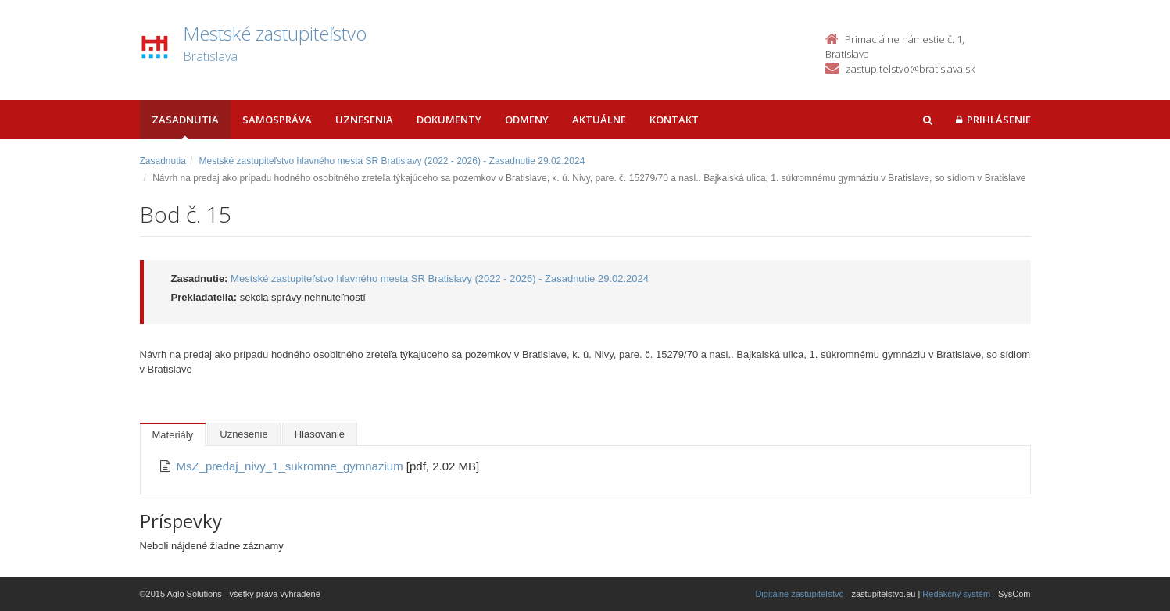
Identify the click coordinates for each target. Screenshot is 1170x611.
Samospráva (277, 120)
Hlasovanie (320, 434)
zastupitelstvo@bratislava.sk (910, 69)
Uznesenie (243, 434)
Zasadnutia (185, 120)
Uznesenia (364, 120)
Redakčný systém (956, 593)
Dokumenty (449, 120)
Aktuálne (599, 120)
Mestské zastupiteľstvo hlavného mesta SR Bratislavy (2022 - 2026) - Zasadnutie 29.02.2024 (392, 160)
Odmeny (527, 120)
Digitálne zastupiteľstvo (799, 593)
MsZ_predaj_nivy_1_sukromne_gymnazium (291, 466)
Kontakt (674, 120)
